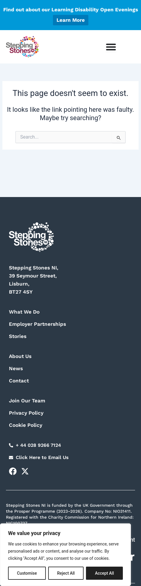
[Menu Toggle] (111, 46)
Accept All (104, 573)
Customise (27, 573)
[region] (65, 554)
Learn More (71, 20)
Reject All (66, 573)
